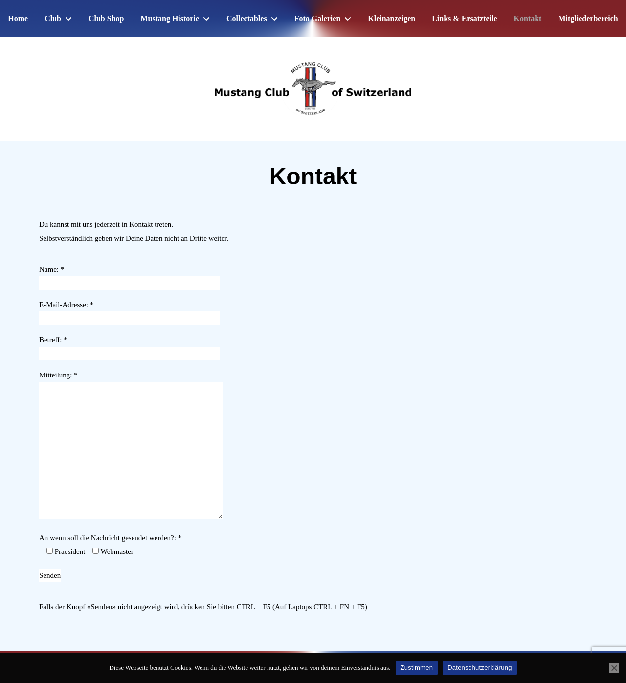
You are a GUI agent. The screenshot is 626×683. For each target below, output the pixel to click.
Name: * (129, 276)
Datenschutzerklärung (479, 667)
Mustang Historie (169, 18)
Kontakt (528, 18)
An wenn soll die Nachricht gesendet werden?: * (110, 538)
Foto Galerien (317, 18)
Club (53, 18)
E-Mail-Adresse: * (129, 311)
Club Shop (106, 18)
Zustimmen (417, 667)
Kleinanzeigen (391, 18)
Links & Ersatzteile (464, 18)
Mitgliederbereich (588, 18)
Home (18, 18)
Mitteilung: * (131, 445)
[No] (614, 668)
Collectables (246, 18)
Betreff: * (129, 346)
